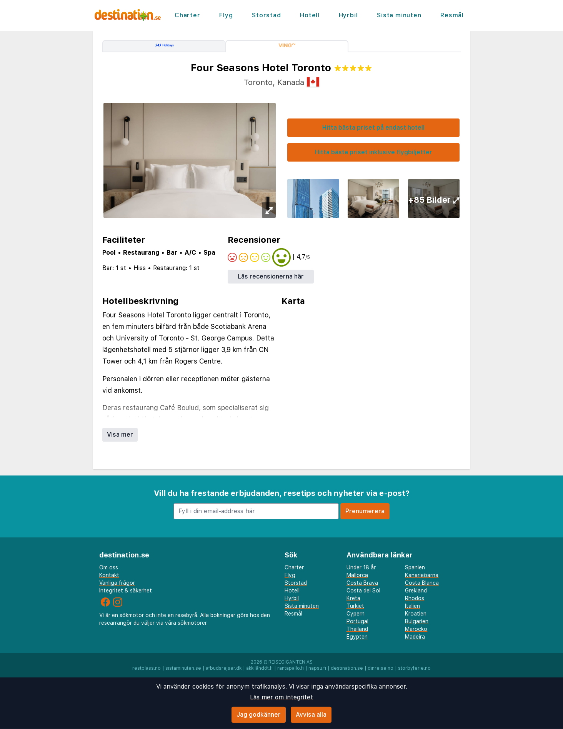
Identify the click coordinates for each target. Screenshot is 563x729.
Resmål (452, 15)
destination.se (347, 668)
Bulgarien (416, 621)
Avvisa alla (311, 714)
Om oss (108, 567)
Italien (412, 606)
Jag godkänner (259, 714)
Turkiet (355, 606)
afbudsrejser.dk (224, 668)
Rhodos (414, 598)
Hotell (310, 15)
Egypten (357, 637)
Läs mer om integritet (281, 697)
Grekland (416, 590)
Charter (187, 15)
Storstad (266, 15)
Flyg (226, 15)
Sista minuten (399, 15)
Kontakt (109, 575)
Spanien (415, 567)
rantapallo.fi (290, 668)
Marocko (416, 629)
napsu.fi (317, 668)
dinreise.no (380, 668)
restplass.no (146, 668)
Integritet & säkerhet (125, 590)
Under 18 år (361, 567)
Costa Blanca (422, 583)
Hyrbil (348, 15)
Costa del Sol (363, 590)
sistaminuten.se (183, 668)
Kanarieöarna (421, 575)
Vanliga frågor (117, 583)
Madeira (415, 637)
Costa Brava (362, 583)
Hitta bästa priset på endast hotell (373, 127)
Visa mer (120, 434)
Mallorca (357, 575)
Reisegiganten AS (290, 662)
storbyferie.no (414, 668)
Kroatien (415, 614)
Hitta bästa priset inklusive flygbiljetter (373, 152)
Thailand (357, 629)
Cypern (355, 614)
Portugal (357, 621)
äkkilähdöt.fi (259, 668)
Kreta (353, 598)
